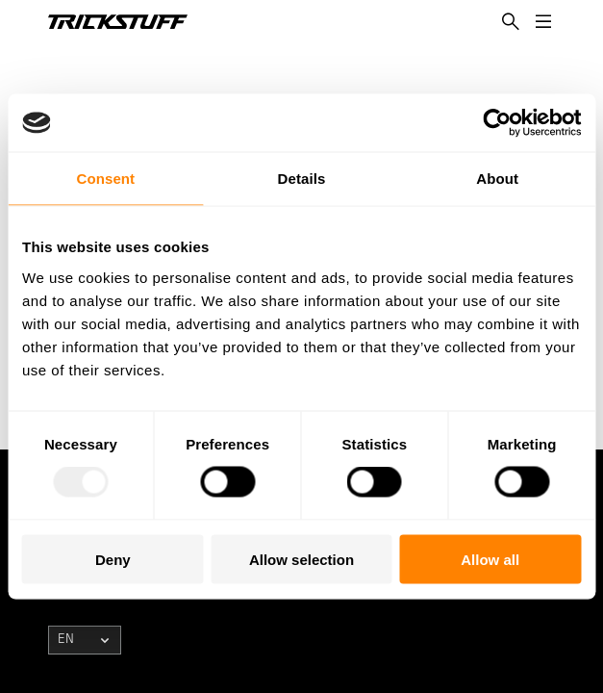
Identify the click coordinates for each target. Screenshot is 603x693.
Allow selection (301, 559)
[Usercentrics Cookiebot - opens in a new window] (497, 123)
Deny (113, 559)
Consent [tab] (105, 178)
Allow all (490, 559)
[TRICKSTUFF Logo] (118, 22)
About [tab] (497, 178)
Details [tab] (302, 178)
